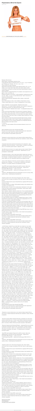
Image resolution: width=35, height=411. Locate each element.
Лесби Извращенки (5, 400)
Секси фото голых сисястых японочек (8, 402)
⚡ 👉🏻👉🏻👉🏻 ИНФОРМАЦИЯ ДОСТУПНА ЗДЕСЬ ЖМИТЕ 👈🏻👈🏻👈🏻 (14, 36)
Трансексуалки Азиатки (6, 399)
